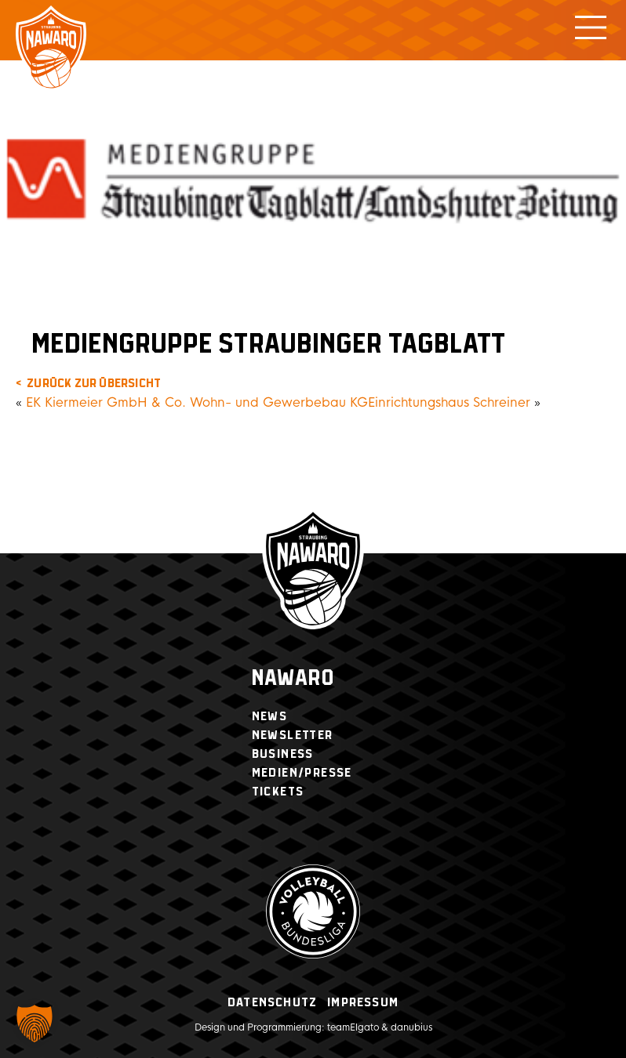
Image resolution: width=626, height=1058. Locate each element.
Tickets (278, 792)
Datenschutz (272, 1003)
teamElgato (353, 1027)
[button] (34, 1023)
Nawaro (293, 679)
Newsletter (292, 735)
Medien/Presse (302, 773)
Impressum (363, 1003)
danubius (411, 1027)
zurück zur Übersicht (94, 384)
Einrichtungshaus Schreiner (449, 402)
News (270, 717)
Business (283, 754)
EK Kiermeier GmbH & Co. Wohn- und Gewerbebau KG (197, 402)
